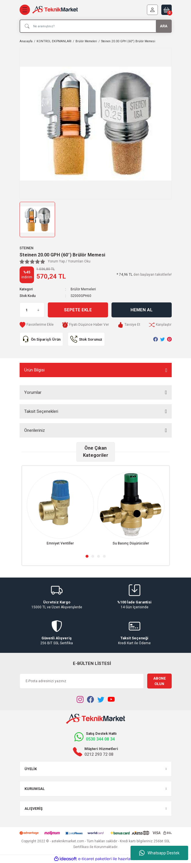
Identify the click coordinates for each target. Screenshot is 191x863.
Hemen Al (142, 309)
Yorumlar (32, 392)
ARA (163, 26)
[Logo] (55, 10)
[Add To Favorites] (37, 325)
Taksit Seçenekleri (41, 411)
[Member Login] (152, 10)
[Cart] (166, 10)
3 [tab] (98, 556)
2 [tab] (92, 556)
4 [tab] (104, 556)
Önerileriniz (34, 430)
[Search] (96, 26)
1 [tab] (87, 556)
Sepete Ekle (78, 309)
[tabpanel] (60, 509)
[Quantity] (32, 309)
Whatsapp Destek (159, 853)
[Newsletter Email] (82, 681)
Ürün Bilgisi (34, 370)
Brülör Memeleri (83, 289)
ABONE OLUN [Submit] (159, 681)
